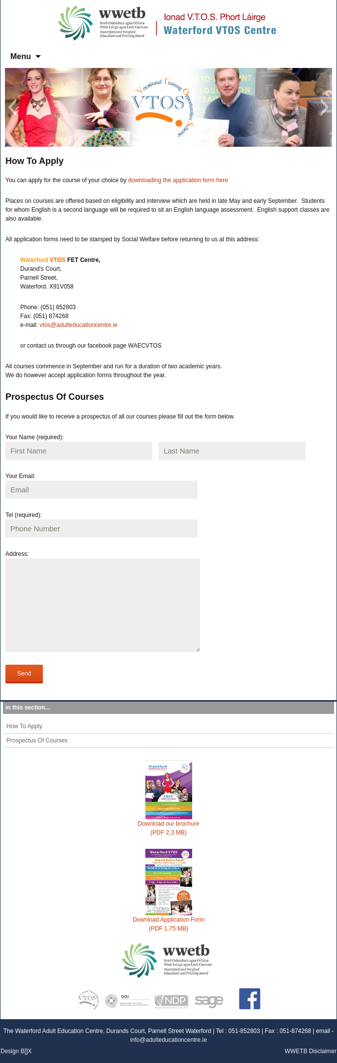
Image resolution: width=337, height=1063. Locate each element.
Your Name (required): (34, 437)
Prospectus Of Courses (36, 740)
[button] (12, 107)
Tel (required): (23, 515)
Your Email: (20, 476)
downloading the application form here (178, 180)
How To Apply (24, 726)
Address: (17, 553)
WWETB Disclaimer (311, 1051)
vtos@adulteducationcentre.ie (78, 325)
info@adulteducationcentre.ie (168, 1039)
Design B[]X (16, 1051)
